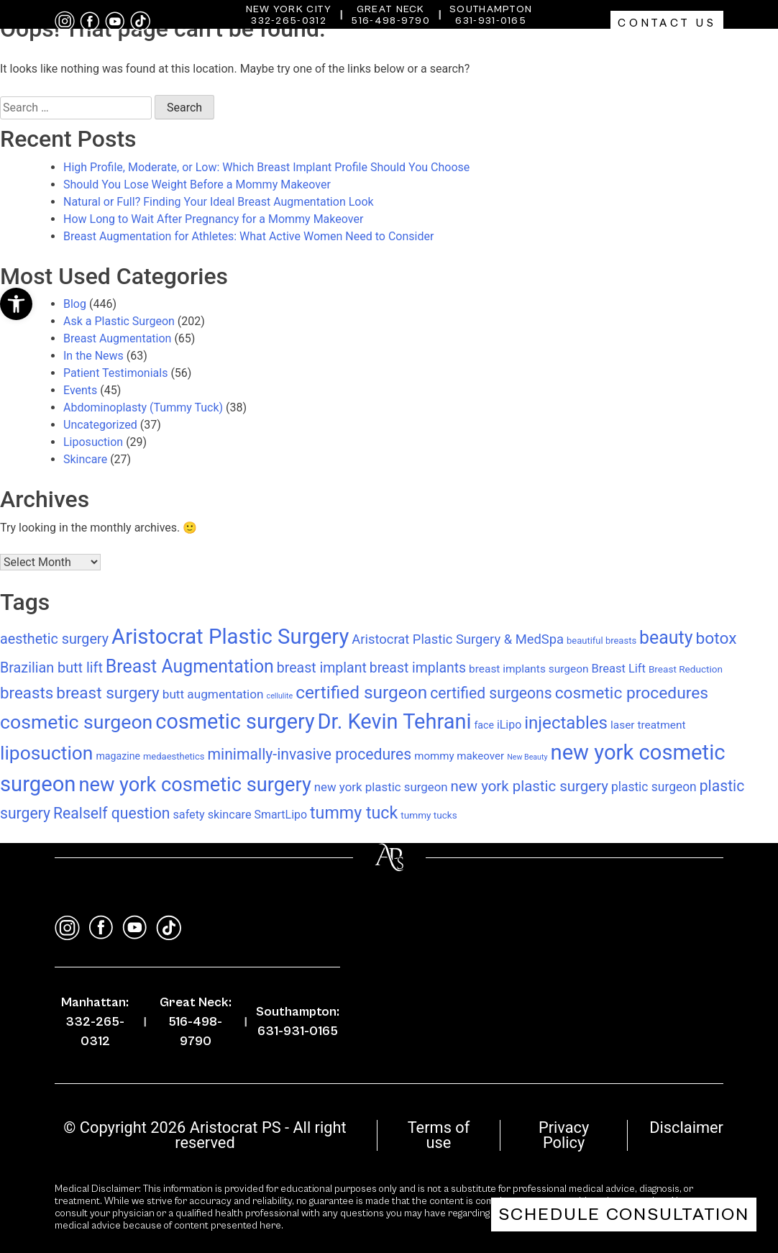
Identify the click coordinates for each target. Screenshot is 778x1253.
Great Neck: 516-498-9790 (196, 1022)
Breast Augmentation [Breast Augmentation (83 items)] (190, 666)
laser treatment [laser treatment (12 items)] (647, 725)
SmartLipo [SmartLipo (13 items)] (281, 814)
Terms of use (439, 1135)
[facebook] (90, 22)
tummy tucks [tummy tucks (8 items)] (429, 815)
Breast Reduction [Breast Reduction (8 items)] (686, 669)
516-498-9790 (390, 21)
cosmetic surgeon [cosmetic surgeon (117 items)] (76, 722)
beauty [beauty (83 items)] (665, 637)
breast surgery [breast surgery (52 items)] (108, 693)
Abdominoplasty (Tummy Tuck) (143, 407)
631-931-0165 (490, 21)
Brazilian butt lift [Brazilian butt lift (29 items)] (51, 668)
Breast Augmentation (117, 338)
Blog (74, 304)
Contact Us (667, 23)
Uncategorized (100, 425)
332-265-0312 (288, 21)
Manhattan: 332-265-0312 (95, 1022)
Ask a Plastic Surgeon (119, 321)
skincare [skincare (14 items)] (230, 814)
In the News (93, 356)
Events (80, 390)
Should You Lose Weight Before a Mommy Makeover (197, 184)
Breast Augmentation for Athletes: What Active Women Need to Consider (248, 236)
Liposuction (93, 442)
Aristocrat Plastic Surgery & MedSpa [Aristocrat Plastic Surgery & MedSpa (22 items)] (458, 639)
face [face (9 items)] (484, 725)
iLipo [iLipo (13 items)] (509, 725)
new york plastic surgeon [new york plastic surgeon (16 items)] (381, 787)
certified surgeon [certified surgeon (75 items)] (361, 692)
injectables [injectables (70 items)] (566, 723)
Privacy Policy (564, 1135)
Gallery (687, 53)
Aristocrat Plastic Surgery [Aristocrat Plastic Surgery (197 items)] (230, 636)
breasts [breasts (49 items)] (26, 692)
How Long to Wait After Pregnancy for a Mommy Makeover (213, 219)
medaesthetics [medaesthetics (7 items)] (174, 756)
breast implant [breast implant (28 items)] (322, 668)
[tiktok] (140, 21)
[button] (16, 304)
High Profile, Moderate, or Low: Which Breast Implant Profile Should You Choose (266, 167)
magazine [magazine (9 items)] (118, 756)
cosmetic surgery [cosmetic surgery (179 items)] (234, 721)
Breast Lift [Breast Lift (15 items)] (618, 668)
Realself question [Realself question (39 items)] (111, 813)
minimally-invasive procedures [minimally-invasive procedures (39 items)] (309, 754)
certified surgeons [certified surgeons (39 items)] (491, 693)
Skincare (85, 459)
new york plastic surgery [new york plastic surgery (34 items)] (529, 786)
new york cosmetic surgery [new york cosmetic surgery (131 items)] (194, 784)
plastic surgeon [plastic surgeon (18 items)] (654, 787)
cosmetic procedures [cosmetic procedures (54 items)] (632, 693)
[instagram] (65, 21)
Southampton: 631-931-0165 (297, 1021)
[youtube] (115, 22)
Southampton (490, 9)
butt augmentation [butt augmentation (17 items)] (213, 694)
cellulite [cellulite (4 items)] (280, 696)
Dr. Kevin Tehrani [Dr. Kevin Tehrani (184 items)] (395, 721)
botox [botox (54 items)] (715, 638)
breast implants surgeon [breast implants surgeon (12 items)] (528, 668)
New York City (289, 9)
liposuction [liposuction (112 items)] (46, 753)
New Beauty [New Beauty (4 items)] (527, 757)
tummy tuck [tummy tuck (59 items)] (354, 813)
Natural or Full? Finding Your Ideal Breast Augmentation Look (218, 202)
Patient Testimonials (115, 373)
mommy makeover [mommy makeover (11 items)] (459, 755)
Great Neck (391, 9)
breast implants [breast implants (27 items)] (418, 668)
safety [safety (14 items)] (188, 814)
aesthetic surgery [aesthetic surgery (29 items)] (54, 639)
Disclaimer (686, 1127)
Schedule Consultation (623, 1214)
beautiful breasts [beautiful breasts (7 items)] (601, 640)
